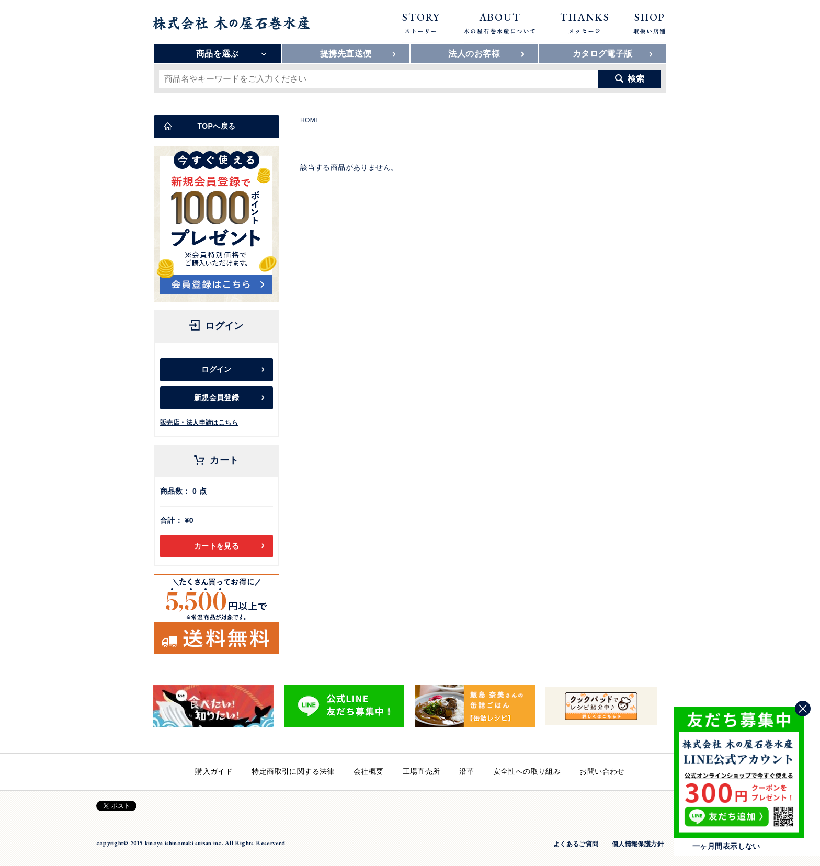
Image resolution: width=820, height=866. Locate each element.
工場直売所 (421, 771)
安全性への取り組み (527, 771)
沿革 (466, 771)
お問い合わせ (602, 771)
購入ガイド (214, 771)
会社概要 (369, 771)
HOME (310, 120)
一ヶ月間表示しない (719, 846)
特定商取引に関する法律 (293, 771)
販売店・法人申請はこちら (199, 422)
